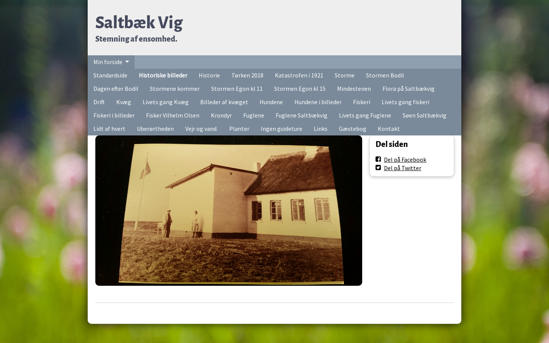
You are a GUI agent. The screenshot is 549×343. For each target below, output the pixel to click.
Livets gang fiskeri (405, 102)
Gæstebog (352, 128)
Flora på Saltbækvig (408, 88)
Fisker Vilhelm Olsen (172, 115)
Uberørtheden (155, 128)
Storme (345, 75)
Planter (239, 128)
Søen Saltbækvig (424, 115)
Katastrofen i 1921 (299, 75)
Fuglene (253, 115)
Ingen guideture (281, 128)
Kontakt (389, 128)
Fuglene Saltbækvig (301, 115)
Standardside (110, 75)
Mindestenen (354, 88)
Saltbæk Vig (139, 23)
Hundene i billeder (318, 102)
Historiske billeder (163, 75)
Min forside (107, 62)
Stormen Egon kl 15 (300, 88)
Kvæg (123, 102)
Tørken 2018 (247, 75)
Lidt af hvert (109, 128)
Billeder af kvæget (224, 102)
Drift (99, 102)
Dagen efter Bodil (115, 88)
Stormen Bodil (385, 75)
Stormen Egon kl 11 (237, 88)
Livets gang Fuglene (365, 115)
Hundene (271, 102)
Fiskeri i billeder (114, 115)
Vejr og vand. (201, 128)
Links (320, 128)
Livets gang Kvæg (166, 102)
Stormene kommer (175, 88)
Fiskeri (361, 102)
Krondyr (221, 115)
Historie (209, 75)
